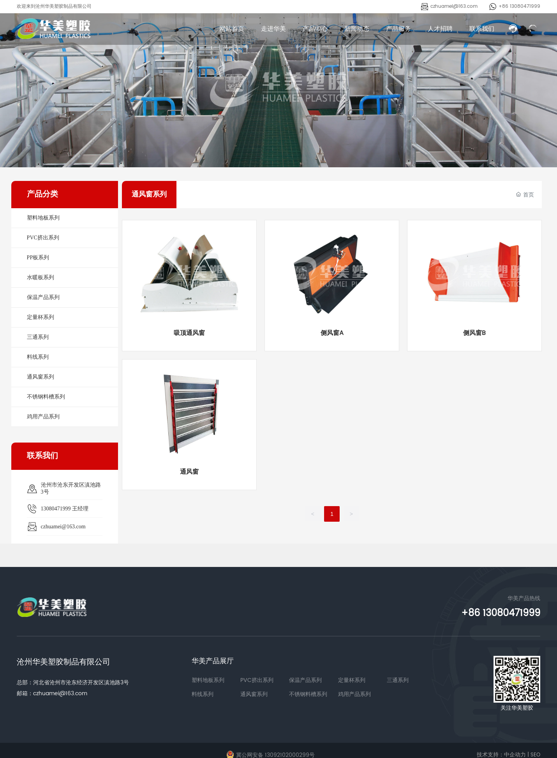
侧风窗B (474, 333)
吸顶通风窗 (189, 333)
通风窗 (189, 472)
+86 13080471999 (519, 6)
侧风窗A (332, 333)
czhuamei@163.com (454, 6)
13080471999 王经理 (65, 509)
